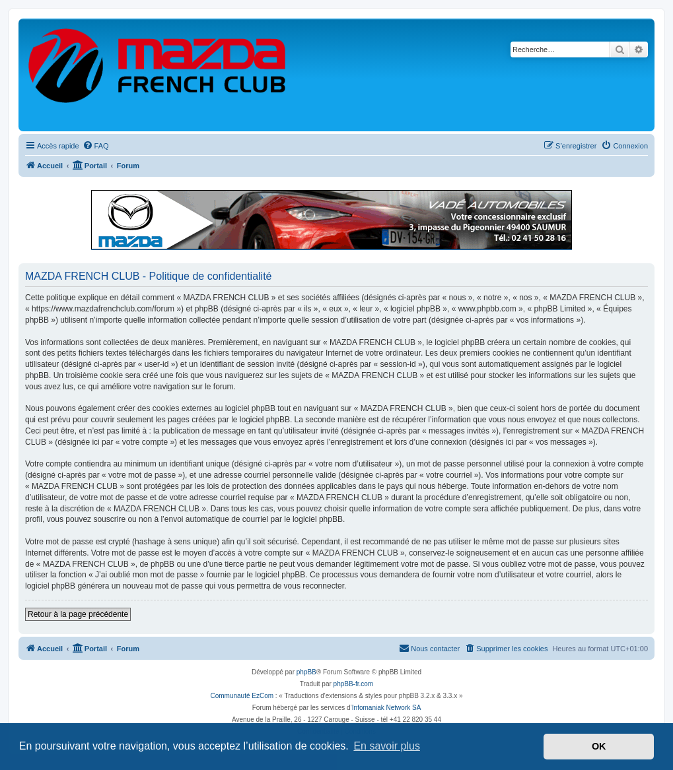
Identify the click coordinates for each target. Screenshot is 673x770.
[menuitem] (96, 146)
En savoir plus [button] (386, 746)
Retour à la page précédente (78, 614)
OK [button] (599, 746)
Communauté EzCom (241, 695)
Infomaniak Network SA (386, 707)
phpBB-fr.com (354, 684)
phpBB (306, 672)
